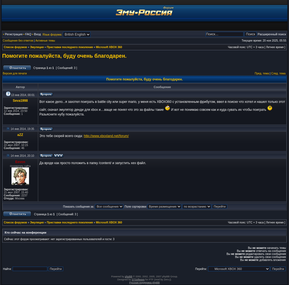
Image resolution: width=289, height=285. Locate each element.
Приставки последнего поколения (70, 47)
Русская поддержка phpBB (144, 282)
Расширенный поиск (272, 34)
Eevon (20, 162)
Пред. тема (262, 73)
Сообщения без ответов (18, 40)
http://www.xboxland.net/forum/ (106, 136)
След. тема (278, 73)
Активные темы (45, 40)
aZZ (20, 135)
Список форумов (15, 47)
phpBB (128, 276)
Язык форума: (52, 34)
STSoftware (138, 279)
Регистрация (13, 34)
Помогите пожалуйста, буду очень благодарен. (64, 56)
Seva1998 (20, 101)
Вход (37, 34)
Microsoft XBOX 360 (109, 47)
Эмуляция (37, 47)
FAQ (28, 34)
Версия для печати (15, 73)
